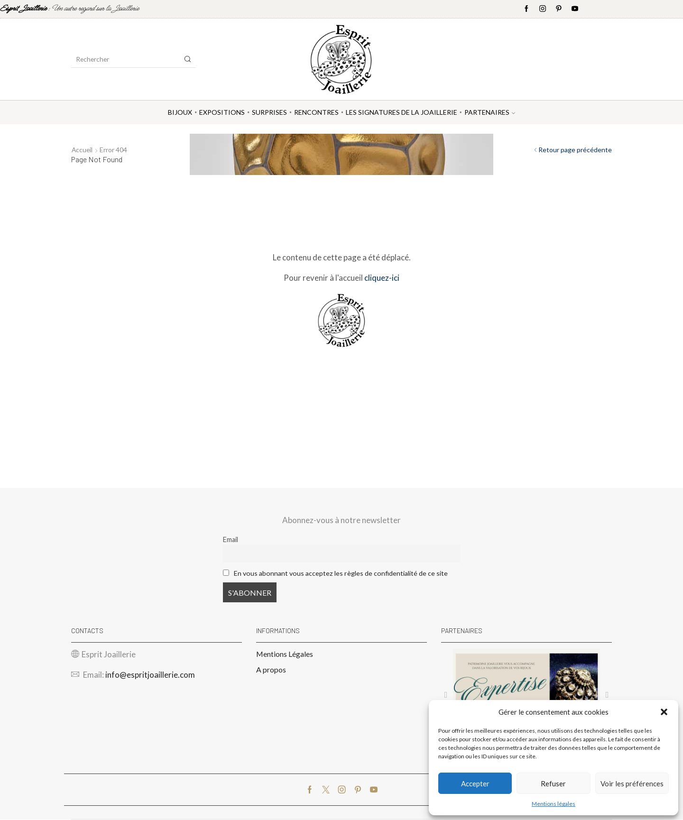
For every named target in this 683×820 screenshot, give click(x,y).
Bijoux (180, 112)
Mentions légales (553, 803)
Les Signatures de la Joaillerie (401, 112)
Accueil (82, 150)
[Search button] (188, 59)
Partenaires (489, 112)
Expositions (222, 112)
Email (230, 539)
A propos (271, 669)
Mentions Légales (284, 653)
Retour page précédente (575, 150)
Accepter (475, 783)
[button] (664, 712)
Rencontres (316, 112)
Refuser (553, 783)
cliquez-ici (381, 278)
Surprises (269, 112)
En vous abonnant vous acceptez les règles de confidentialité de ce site (341, 573)
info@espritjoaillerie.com (150, 675)
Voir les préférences (632, 783)
